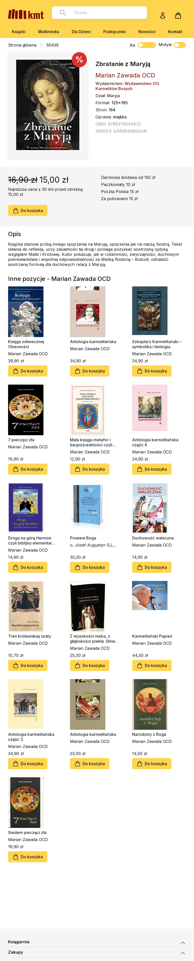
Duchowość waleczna (153, 537)
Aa (132, 45)
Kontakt (175, 31)
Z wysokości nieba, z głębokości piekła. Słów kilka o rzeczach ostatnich (94, 639)
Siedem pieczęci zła (27, 832)
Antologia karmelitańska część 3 (31, 737)
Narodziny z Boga (149, 734)
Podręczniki (114, 31)
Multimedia (48, 31)
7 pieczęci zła (21, 439)
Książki (19, 31)
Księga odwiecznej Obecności (26, 344)
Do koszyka (28, 210)
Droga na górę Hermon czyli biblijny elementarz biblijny (31, 540)
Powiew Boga (83, 537)
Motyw (172, 45)
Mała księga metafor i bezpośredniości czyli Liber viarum (91, 442)
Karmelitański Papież (152, 636)
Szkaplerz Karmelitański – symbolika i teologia (156, 344)
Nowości (146, 31)
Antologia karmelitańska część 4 (155, 442)
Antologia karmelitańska (93, 341)
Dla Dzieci (81, 31)
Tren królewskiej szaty (29, 636)
